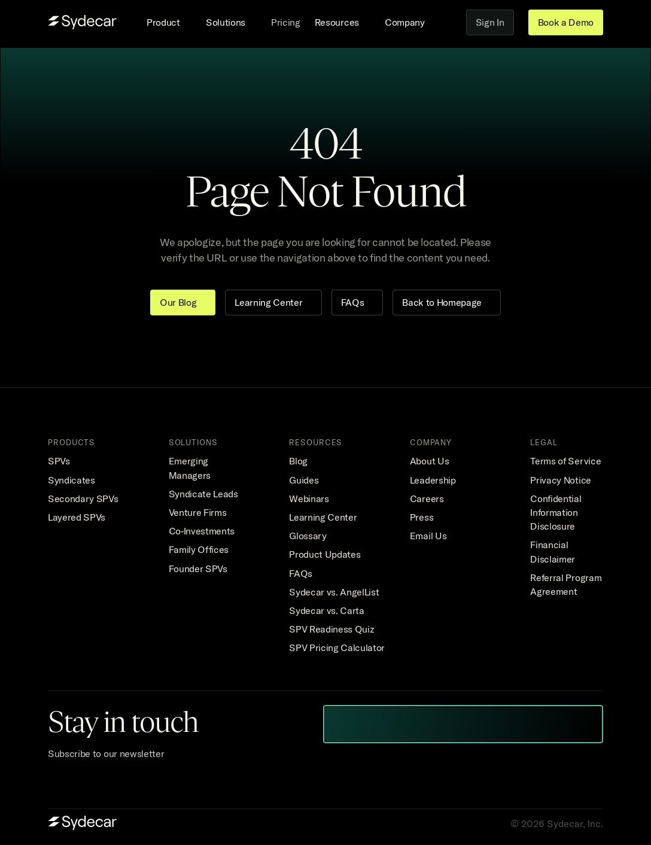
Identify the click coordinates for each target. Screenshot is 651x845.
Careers (427, 498)
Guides (303, 480)
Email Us (428, 536)
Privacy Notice (560, 480)
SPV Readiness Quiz (331, 629)
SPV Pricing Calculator (337, 647)
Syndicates (71, 480)
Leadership (433, 480)
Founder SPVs (198, 569)
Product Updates (324, 554)
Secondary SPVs (83, 498)
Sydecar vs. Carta (326, 610)
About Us (429, 461)
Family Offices (199, 549)
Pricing (285, 22)
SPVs (59, 461)
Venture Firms (198, 512)
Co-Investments (202, 531)
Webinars (308, 498)
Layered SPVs (76, 517)
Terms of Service (565, 461)
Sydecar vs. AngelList (334, 592)
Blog (298, 461)
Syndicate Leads (203, 494)
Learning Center (323, 517)
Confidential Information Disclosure (556, 512)
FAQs (300, 573)
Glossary (307, 536)
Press (421, 517)
